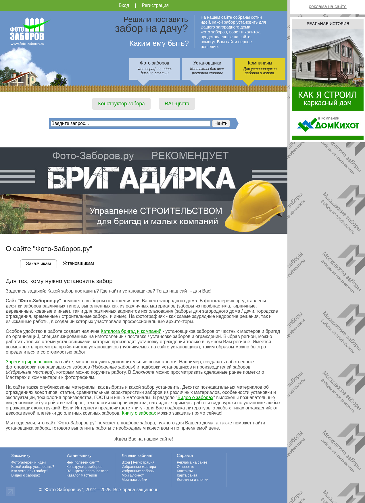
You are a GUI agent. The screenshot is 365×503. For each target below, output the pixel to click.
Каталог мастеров (81, 475)
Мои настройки (134, 479)
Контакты (185, 471)
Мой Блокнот (133, 475)
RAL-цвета (177, 104)
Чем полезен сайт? (82, 462)
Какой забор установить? (32, 466)
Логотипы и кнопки (192, 479)
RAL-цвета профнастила (87, 471)
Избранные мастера (139, 466)
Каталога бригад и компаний (131, 331)
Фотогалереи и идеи (28, 462)
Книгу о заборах (139, 413)
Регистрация (155, 5)
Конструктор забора (121, 104)
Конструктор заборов (84, 466)
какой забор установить (154, 387)
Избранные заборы (138, 471)
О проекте (185, 466)
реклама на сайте (328, 6)
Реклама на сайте (192, 462)
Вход (124, 5)
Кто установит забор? (29, 471)
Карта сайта (187, 475)
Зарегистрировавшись (29, 361)
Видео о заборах (196, 397)
